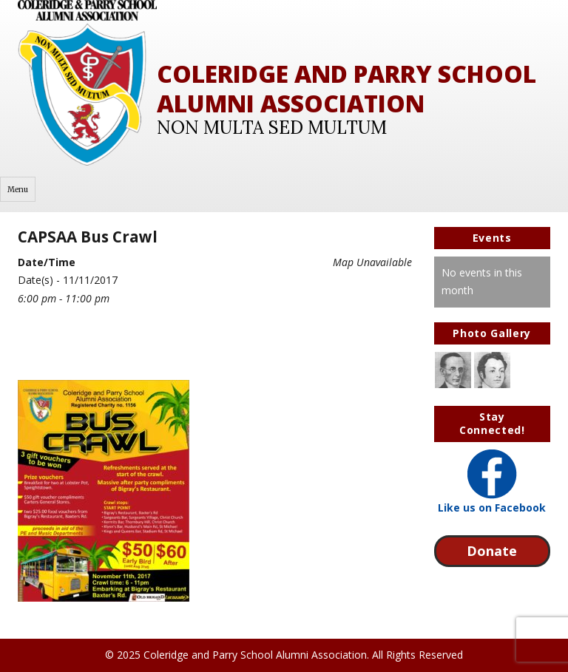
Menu (17, 189)
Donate (492, 551)
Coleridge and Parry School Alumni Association (346, 88)
